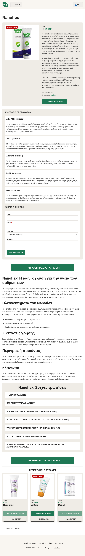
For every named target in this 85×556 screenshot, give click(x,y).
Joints (53, 95)
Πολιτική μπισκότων (29, 543)
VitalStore (57, 548)
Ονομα (9, 214)
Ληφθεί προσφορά (54, 101)
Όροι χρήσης (58, 543)
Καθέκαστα (15, 519)
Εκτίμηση (10, 231)
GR (78, 5)
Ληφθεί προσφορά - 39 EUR (42, 267)
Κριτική (10, 239)
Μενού (16, 5)
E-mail (9, 223)
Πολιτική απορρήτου (45, 543)
